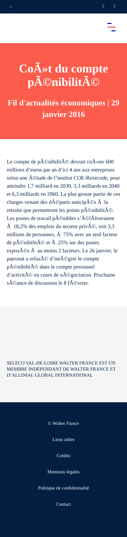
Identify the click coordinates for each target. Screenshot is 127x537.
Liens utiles (64, 439)
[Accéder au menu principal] (111, 27)
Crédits (63, 456)
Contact (63, 504)
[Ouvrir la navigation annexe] (11, 7)
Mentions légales (63, 472)
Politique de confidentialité (63, 488)
